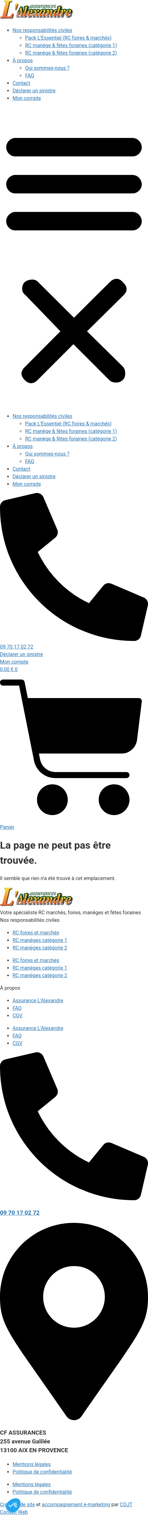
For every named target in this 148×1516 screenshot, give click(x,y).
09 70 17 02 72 (20, 1212)
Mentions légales (32, 1464)
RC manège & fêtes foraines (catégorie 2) (71, 53)
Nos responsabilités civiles (42, 30)
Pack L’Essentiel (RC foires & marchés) (68, 38)
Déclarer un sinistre (34, 91)
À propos (23, 60)
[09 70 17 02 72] (74, 1198)
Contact (21, 83)
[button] (74, 257)
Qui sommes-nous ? (47, 68)
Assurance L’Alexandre (38, 1001)
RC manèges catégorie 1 (40, 940)
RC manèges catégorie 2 (40, 948)
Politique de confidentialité (42, 1472)
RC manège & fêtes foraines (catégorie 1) (71, 45)
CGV (18, 1016)
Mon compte (27, 98)
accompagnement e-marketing (76, 1505)
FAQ (29, 76)
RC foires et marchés (36, 933)
